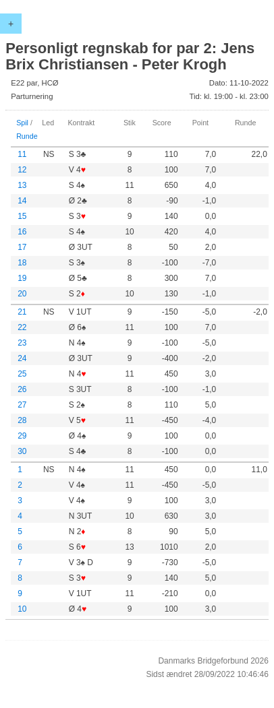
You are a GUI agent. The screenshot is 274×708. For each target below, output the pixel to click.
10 (22, 609)
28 (22, 420)
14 (22, 200)
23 (22, 343)
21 (22, 312)
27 (22, 405)
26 (22, 389)
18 (22, 262)
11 (22, 154)
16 (22, 231)
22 (22, 327)
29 (22, 436)
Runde (27, 136)
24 (22, 358)
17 (22, 247)
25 (22, 374)
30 (22, 451)
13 (22, 185)
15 (22, 216)
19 (22, 278)
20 (22, 293)
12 (22, 169)
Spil (22, 123)
